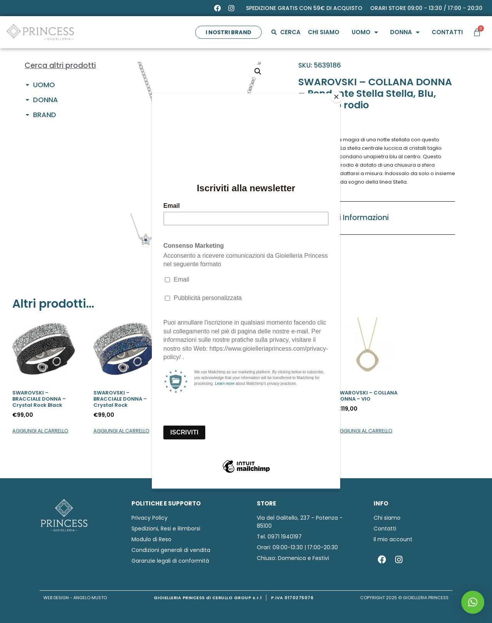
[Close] (338, 95)
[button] (472, 602)
